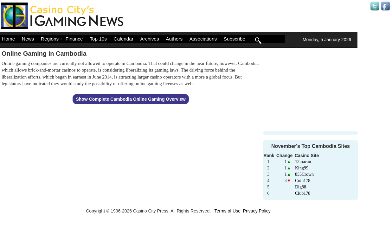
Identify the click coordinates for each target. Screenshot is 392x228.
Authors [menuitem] (174, 38)
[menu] (142, 39)
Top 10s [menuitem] (98, 38)
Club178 (302, 193)
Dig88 (300, 187)
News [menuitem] (28, 38)
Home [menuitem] (8, 38)
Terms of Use (227, 210)
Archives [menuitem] (149, 38)
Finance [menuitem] (74, 38)
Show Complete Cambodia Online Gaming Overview (130, 99)
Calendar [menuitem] (123, 38)
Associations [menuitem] (203, 38)
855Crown (304, 174)
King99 (301, 168)
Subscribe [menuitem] (234, 38)
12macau (303, 161)
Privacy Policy (257, 210)
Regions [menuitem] (52, 38)
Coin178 (302, 180)
